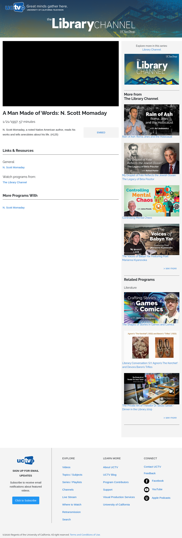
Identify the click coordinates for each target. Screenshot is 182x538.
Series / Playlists (72, 482)
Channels (68, 489)
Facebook (158, 480)
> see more (170, 268)
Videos (66, 467)
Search (66, 519)
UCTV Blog (109, 474)
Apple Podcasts (161, 497)
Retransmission (71, 511)
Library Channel (151, 49)
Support (108, 489)
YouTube (157, 489)
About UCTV (110, 467)
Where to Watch (71, 504)
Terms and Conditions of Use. (85, 534)
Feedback (150, 473)
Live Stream (69, 497)
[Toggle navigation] (172, 7)
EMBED (101, 132)
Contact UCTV (152, 466)
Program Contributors (116, 482)
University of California (116, 504)
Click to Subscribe (25, 500)
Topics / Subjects (72, 474)
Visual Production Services (119, 497)
